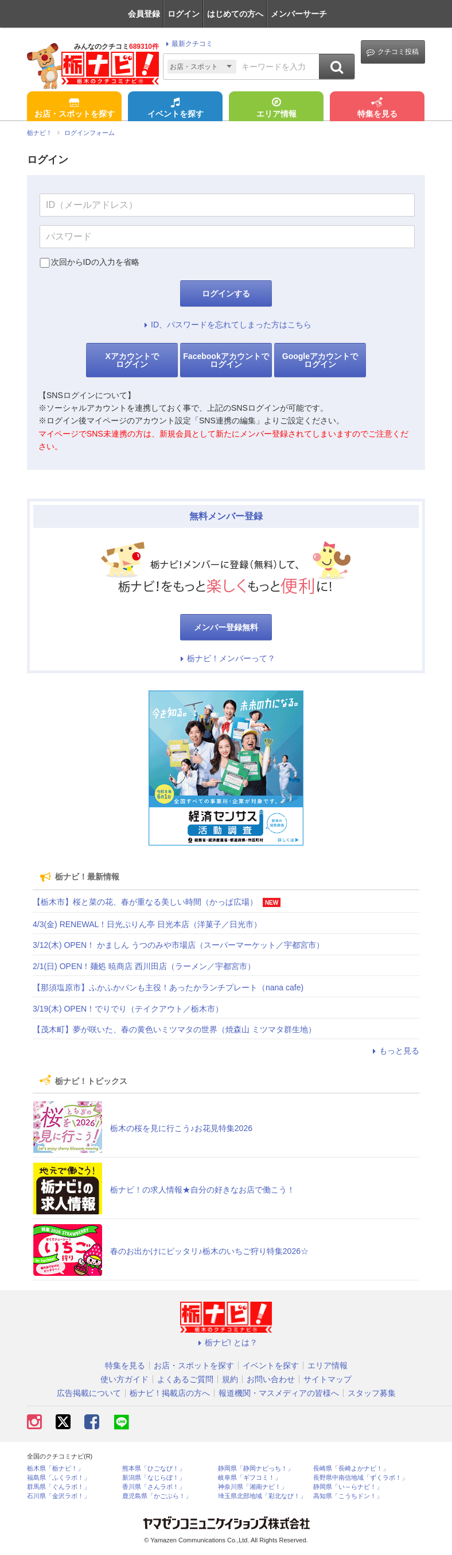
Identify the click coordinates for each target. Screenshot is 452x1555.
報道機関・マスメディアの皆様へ (279, 1393)
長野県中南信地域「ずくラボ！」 (360, 1478)
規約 (230, 1379)
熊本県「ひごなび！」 (153, 1468)
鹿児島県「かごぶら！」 (157, 1496)
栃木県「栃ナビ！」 (55, 1468)
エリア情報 (276, 108)
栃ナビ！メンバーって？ (226, 658)
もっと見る (394, 1050)
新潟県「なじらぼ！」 (153, 1478)
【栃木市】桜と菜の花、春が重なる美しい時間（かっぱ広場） (145, 901)
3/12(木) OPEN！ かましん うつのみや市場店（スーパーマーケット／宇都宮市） (178, 945)
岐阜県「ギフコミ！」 (249, 1478)
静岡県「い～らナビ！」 (348, 1487)
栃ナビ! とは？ (226, 1342)
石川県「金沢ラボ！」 (58, 1496)
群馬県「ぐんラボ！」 (58, 1487)
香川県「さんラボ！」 (153, 1487)
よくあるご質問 (185, 1379)
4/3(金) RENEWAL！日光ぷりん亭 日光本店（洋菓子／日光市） (147, 924)
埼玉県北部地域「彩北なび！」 (262, 1496)
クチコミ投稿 (393, 52)
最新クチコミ (188, 44)
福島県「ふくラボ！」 (58, 1478)
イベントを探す (175, 108)
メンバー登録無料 (226, 627)
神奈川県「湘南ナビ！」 (252, 1487)
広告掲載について (89, 1393)
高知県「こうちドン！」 (348, 1496)
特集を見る (377, 108)
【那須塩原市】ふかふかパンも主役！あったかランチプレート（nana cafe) (168, 987)
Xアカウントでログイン (131, 360)
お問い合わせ (271, 1379)
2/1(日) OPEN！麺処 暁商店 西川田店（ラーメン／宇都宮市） (144, 966)
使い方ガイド (124, 1379)
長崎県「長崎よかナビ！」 (351, 1468)
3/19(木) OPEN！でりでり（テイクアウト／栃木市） (128, 1008)
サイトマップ (327, 1379)
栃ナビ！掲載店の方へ (170, 1393)
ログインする (226, 293)
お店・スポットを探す (74, 108)
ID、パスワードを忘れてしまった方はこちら (226, 324)
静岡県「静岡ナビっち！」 (256, 1468)
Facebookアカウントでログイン (225, 360)
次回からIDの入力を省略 (95, 262)
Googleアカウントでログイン (320, 360)
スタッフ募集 (372, 1393)
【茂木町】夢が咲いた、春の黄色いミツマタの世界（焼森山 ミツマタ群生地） (174, 1029)
